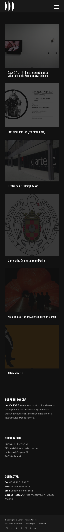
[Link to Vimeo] (21, 528)
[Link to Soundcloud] (35, 528)
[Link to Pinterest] (30, 528)
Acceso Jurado (31, 520)
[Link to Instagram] (26, 528)
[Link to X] (7, 528)
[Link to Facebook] (12, 528)
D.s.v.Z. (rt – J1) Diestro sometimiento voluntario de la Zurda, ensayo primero (28, 74)
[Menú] (55, 6)
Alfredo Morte (15, 373)
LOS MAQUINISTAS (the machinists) (26, 132)
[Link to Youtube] (16, 528)
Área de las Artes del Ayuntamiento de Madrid (32, 317)
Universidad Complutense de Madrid (26, 260)
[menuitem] (55, 6)
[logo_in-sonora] (26, 6)
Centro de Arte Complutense (23, 186)
